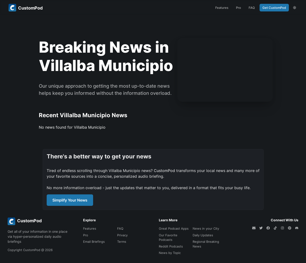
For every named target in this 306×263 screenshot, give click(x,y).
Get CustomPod (274, 8)
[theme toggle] (294, 7)
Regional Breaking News (206, 244)
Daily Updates (203, 235)
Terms (121, 241)
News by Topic (170, 253)
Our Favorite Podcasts (168, 237)
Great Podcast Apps (174, 228)
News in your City (206, 228)
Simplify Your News (69, 200)
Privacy (122, 235)
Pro (238, 8)
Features (221, 8)
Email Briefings (94, 241)
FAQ (252, 8)
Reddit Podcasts (171, 246)
